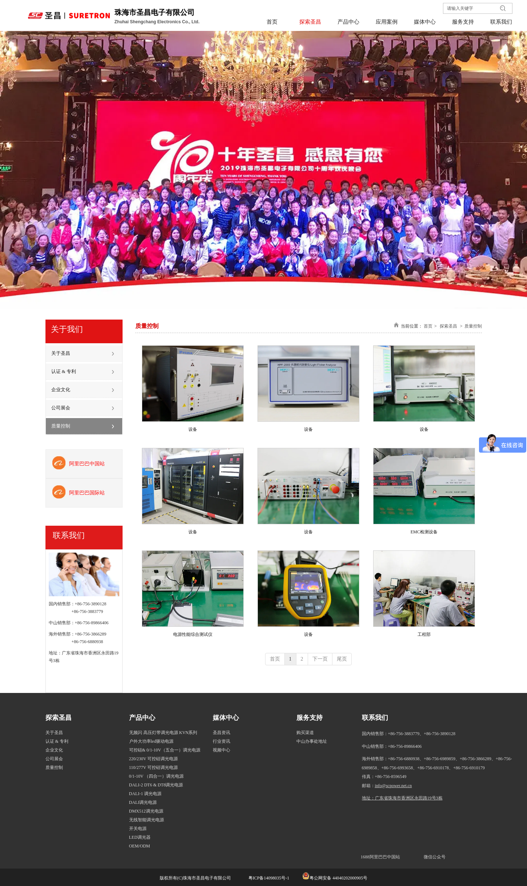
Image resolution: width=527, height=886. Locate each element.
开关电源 (138, 828)
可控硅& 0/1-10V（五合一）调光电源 (164, 750)
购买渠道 (305, 732)
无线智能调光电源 (146, 819)
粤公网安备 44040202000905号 (338, 878)
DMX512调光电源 (146, 811)
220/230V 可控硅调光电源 (153, 758)
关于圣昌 (54, 732)
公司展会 (54, 758)
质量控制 (473, 326)
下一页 (320, 659)
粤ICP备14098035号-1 (268, 878)
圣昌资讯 (221, 732)
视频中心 (221, 750)
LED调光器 (140, 837)
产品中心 (142, 717)
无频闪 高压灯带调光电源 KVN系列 (163, 732)
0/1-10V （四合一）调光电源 (156, 776)
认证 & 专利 (56, 741)
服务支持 (309, 717)
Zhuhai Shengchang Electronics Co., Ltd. (158, 21)
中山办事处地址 (311, 741)
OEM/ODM (139, 846)
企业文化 (54, 750)
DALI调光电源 (143, 802)
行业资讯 (221, 741)
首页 (428, 326)
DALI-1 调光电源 (145, 793)
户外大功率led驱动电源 (151, 741)
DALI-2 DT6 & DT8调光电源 (156, 784)
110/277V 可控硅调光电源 (153, 767)
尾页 (342, 659)
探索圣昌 (448, 326)
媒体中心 (226, 717)
